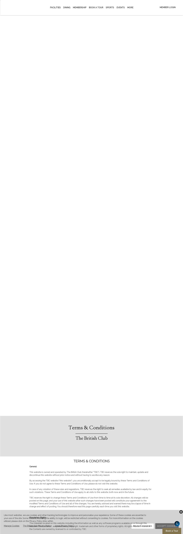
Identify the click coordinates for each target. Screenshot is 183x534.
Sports (110, 7)
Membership (79, 7)
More (130, 7)
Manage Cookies (11, 526)
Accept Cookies (167, 526)
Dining (66, 7)
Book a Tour (96, 7)
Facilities (55, 7)
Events (121, 7)
